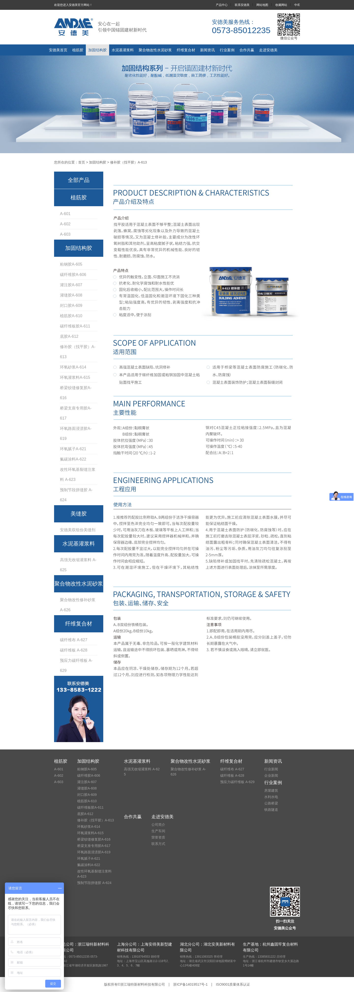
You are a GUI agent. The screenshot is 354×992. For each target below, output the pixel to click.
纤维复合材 (186, 50)
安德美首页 (58, 50)
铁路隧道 (271, 810)
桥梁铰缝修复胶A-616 (75, 393)
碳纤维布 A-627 (73, 640)
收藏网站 (281, 5)
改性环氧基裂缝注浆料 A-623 (77, 474)
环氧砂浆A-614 (73, 367)
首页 (81, 162)
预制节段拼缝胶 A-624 (76, 495)
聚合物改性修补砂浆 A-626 (77, 605)
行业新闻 (271, 769)
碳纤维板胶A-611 (75, 326)
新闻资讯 (207, 50)
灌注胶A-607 (71, 285)
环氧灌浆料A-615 (75, 377)
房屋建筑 (271, 790)
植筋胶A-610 (71, 316)
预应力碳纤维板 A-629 (76, 665)
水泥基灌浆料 (123, 50)
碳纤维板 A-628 (73, 650)
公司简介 (158, 825)
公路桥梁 (271, 803)
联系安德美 (242, 5)
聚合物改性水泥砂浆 (155, 50)
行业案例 (227, 50)
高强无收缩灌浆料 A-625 (78, 565)
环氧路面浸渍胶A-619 (75, 433)
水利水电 (271, 797)
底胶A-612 (69, 336)
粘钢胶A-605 (71, 264)
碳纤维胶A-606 (73, 274)
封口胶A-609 (71, 305)
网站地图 (262, 5)
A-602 (65, 224)
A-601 (65, 214)
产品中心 (222, 5)
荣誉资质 (158, 837)
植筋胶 (77, 50)
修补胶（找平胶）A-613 (77, 352)
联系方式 (158, 844)
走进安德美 (268, 50)
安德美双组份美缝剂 (77, 530)
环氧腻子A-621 (73, 449)
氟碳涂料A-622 (73, 459)
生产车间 (158, 831)
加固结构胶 (97, 50)
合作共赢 (246, 50)
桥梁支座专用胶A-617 (75, 413)
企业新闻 (271, 775)
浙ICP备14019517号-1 (190, 984)
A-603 (65, 234)
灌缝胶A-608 (71, 295)
